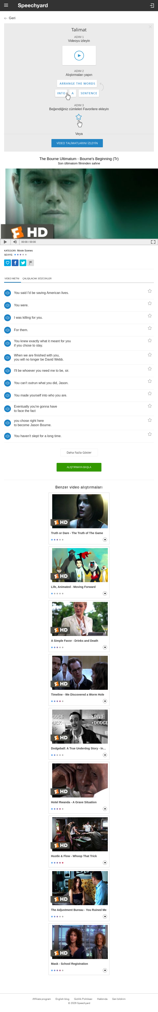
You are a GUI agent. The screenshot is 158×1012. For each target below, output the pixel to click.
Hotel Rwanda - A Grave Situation (73, 802)
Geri (12, 18)
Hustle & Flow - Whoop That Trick (74, 856)
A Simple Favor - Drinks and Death (74, 640)
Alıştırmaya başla (79, 467)
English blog (62, 999)
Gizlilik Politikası (83, 999)
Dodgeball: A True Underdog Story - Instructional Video (79, 748)
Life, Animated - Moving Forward (73, 587)
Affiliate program (42, 999)
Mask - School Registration (69, 963)
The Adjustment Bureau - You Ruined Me (79, 910)
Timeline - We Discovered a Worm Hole (77, 694)
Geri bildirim (118, 999)
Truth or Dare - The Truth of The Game (77, 533)
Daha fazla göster (79, 452)
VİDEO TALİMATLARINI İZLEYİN (77, 143)
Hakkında (102, 999)
